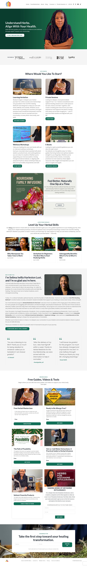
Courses (52, 4)
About (42, 4)
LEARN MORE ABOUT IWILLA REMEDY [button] (17, 331)
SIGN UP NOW (27, 426)
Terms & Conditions (55, 563)
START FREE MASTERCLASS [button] (14, 35)
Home (27, 4)
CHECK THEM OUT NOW (27, 506)
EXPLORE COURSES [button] (19, 120)
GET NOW (59, 425)
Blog (46, 4)
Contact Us (35, 563)
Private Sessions (62, 4)
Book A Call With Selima (26, 563)
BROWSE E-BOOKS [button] (52, 166)
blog (10, 227)
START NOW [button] (50, 118)
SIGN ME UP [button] (67, 547)
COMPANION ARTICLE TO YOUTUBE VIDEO (59, 507)
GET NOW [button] (59, 519)
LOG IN (70, 4)
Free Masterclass (35, 4)
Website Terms (42, 563)
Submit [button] (60, 205)
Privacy (48, 563)
